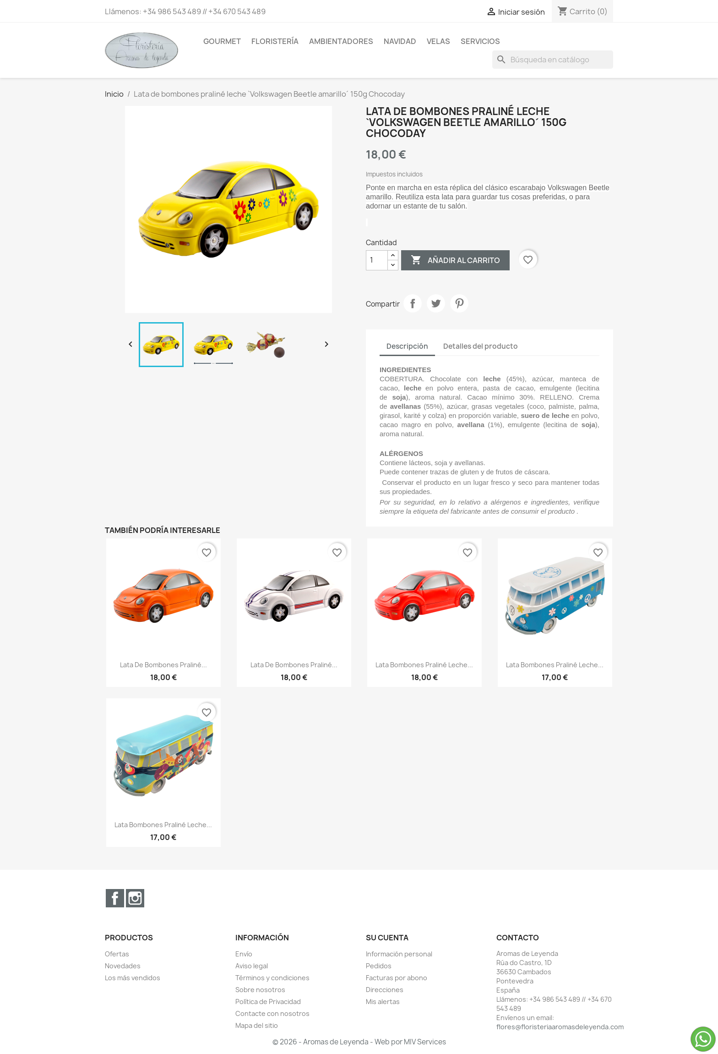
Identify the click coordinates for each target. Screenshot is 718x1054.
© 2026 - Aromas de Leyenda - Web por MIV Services (359, 1042)
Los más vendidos (132, 977)
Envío (243, 954)
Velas (438, 41)
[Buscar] (552, 59)
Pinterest (459, 303)
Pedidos (379, 965)
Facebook (115, 898)
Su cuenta (387, 938)
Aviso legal (251, 965)
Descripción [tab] (407, 346)
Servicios (480, 41)
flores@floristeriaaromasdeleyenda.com (560, 1026)
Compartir (412, 303)
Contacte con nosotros (272, 1013)
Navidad (400, 41)
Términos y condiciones (272, 977)
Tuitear (436, 303)
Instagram (135, 898)
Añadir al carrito (455, 260)
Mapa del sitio (256, 1025)
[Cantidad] (377, 260)
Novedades (123, 965)
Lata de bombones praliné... (163, 664)
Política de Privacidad (268, 1001)
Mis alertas (383, 1001)
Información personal (399, 954)
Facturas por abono (396, 977)
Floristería (275, 41)
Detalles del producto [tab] (480, 346)
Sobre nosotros (260, 989)
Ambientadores (341, 41)
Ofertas (117, 954)
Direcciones (384, 989)
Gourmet (222, 41)
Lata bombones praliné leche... (424, 664)
